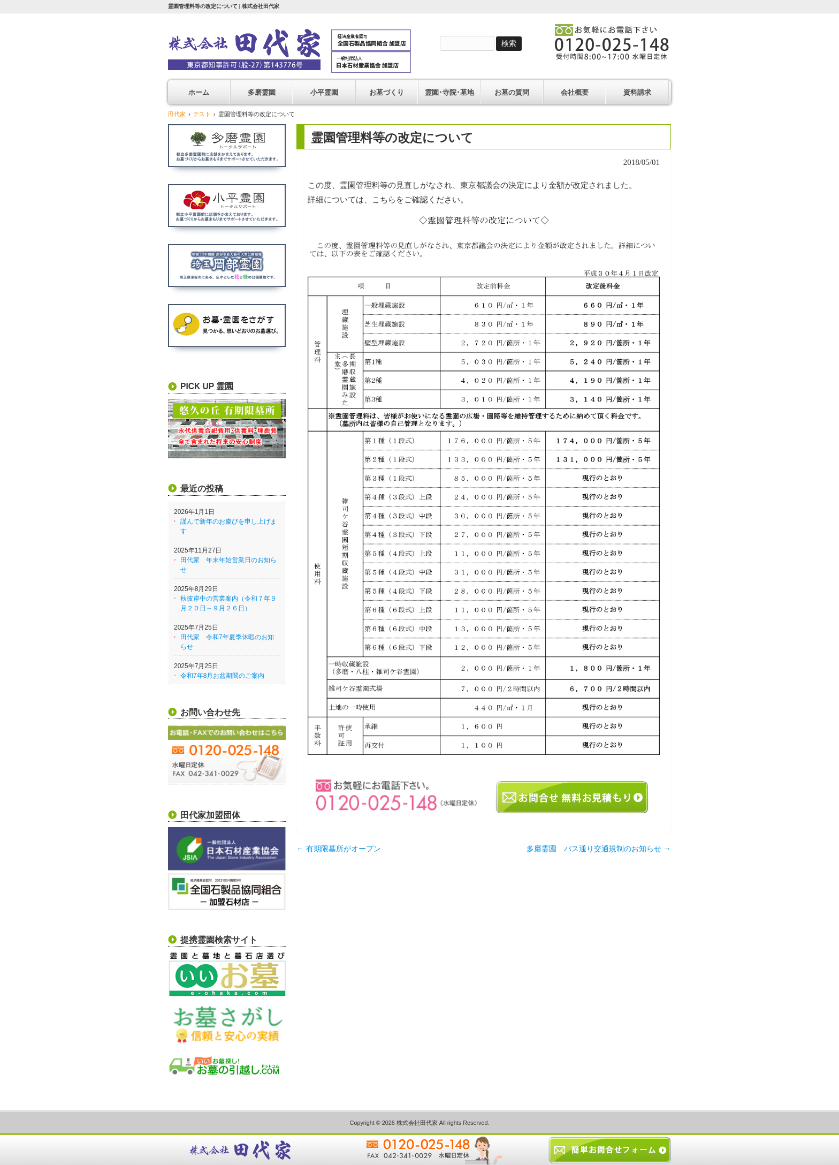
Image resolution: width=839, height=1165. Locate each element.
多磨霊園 (262, 92)
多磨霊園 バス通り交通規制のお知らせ (599, 848)
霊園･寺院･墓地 (449, 92)
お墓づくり (386, 92)
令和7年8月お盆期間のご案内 (222, 675)
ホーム (198, 92)
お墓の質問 (511, 92)
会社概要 (575, 92)
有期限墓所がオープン (338, 848)
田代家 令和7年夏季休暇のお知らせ (227, 641)
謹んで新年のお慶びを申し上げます (228, 526)
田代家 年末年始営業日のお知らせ (228, 564)
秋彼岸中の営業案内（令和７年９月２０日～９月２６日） (228, 603)
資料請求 (637, 92)
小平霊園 (324, 92)
